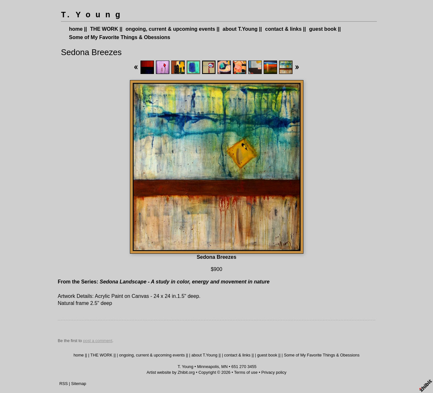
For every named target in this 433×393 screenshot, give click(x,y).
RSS (63, 383)
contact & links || (285, 29)
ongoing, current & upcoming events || (173, 29)
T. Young (185, 366)
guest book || (325, 29)
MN (224, 366)
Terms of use (246, 372)
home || (78, 29)
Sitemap (78, 383)
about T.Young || (242, 29)
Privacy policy (273, 372)
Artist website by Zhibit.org (171, 372)
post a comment (97, 340)
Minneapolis (208, 366)
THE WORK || (106, 29)
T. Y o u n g (90, 15)
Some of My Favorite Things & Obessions (119, 37)
